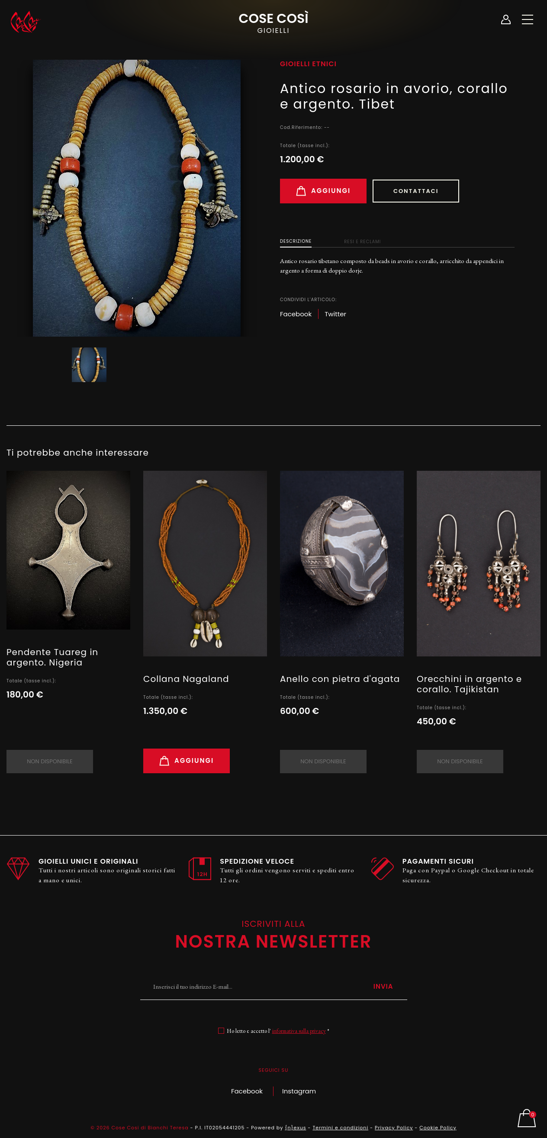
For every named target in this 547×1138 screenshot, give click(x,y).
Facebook (247, 1091)
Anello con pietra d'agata (340, 679)
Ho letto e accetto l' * (278, 1031)
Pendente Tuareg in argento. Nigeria (52, 657)
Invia (383, 986)
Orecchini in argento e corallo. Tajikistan (469, 684)
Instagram (299, 1091)
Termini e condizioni (340, 1127)
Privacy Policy (394, 1127)
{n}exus (295, 1127)
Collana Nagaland (186, 679)
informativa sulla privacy (299, 1031)
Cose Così (273, 22)
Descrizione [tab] (296, 241)
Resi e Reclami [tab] (362, 241)
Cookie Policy (437, 1127)
